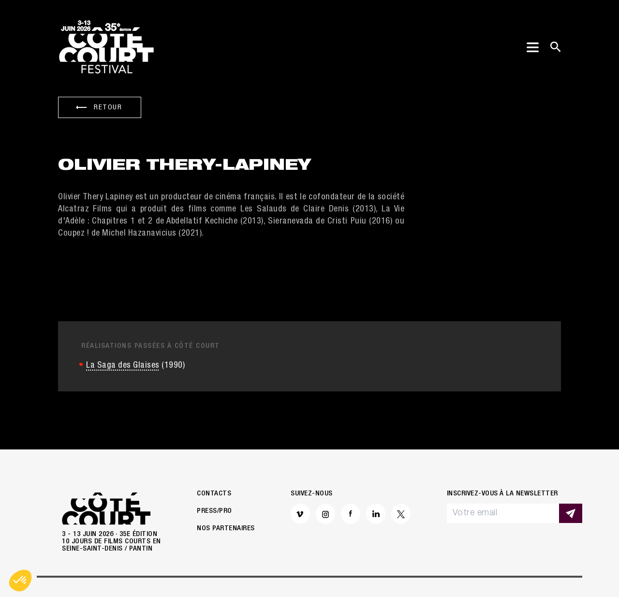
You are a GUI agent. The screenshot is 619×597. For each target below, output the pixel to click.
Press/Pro (214, 470)
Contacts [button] (214, 453)
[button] (20, 580)
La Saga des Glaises (123, 325)
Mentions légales (150, 565)
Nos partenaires (226, 488)
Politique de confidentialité (247, 565)
